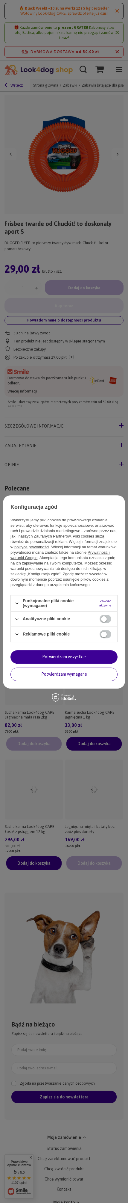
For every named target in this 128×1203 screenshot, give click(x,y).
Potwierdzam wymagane (64, 674)
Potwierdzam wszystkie (64, 656)
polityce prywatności (31, 547)
